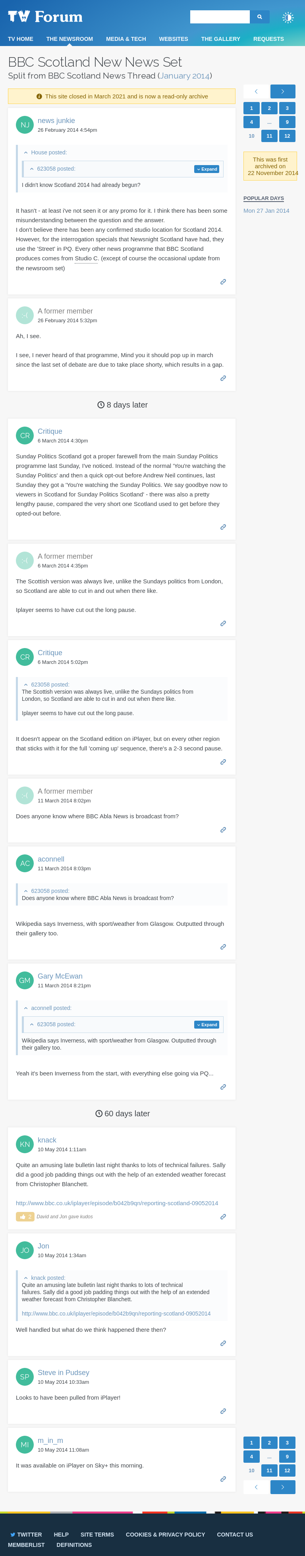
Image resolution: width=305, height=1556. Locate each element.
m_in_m (50, 1440)
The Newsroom (69, 39)
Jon (43, 1246)
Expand (209, 169)
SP (24, 1377)
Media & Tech (126, 39)
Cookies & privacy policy (165, 1534)
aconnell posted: (51, 1008)
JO (25, 1250)
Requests (268, 39)
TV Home (20, 39)
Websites (173, 39)
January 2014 (185, 76)
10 (251, 136)
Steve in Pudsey (63, 1373)
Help (61, 1534)
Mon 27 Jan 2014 (266, 210)
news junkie (56, 121)
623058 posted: (56, 168)
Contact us (235, 1534)
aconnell (51, 859)
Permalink (223, 281)
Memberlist (26, 1545)
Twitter (25, 1534)
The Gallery (220, 39)
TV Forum (57, 16)
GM (25, 980)
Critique (50, 431)
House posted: (49, 152)
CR (25, 435)
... (269, 122)
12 (287, 136)
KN (25, 1144)
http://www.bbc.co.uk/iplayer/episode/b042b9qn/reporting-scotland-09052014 (117, 1203)
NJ (25, 125)
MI (25, 1445)
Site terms (97, 1534)
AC (25, 863)
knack (47, 1140)
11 (269, 136)
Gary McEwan (60, 976)
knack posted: (48, 1278)
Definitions (74, 1545)
